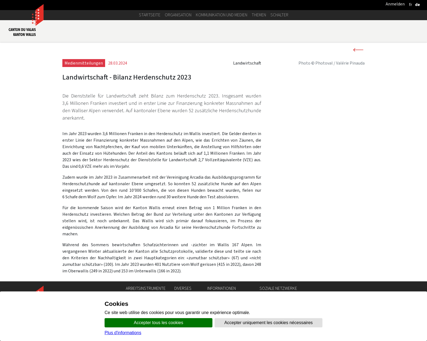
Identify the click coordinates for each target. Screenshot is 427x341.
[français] (410, 4)
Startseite (149, 15)
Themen (259, 15)
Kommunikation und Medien (221, 15)
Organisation (178, 15)
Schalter (279, 15)
